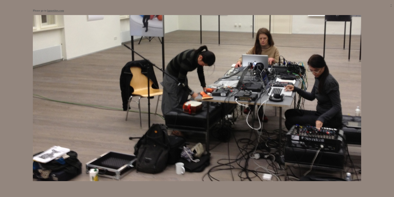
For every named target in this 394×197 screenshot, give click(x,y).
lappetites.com (55, 10)
